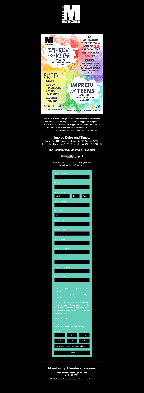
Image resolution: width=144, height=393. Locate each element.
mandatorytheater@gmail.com (72, 372)
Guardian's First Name (62, 248)
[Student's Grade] (71, 243)
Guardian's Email (59, 276)
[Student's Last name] (71, 187)
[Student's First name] (71, 177)
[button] (119, 13)
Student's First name (61, 173)
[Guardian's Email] (71, 280)
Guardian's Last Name (62, 258)
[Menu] (108, 6)
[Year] (85, 196)
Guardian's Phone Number (63, 267)
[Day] (75, 196)
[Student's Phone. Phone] (74, 215)
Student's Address (60, 201)
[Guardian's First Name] (71, 252)
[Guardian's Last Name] (71, 262)
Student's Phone (59, 211)
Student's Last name (61, 183)
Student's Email (59, 220)
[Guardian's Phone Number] (71, 271)
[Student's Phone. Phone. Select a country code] (58, 215)
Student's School (60, 230)
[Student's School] (71, 234)
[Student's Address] (71, 205)
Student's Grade (60, 239)
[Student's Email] (71, 224)
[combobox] (62, 196)
